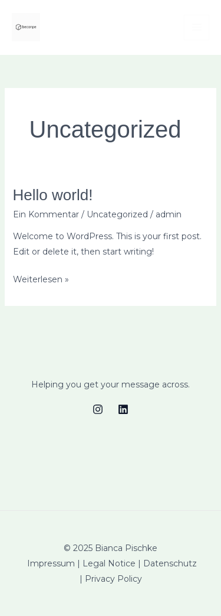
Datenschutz (170, 563)
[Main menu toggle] (196, 27)
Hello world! (53, 195)
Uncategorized (117, 214)
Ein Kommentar (46, 214)
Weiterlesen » (41, 279)
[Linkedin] (123, 409)
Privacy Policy (113, 578)
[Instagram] (98, 409)
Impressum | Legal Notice (81, 563)
